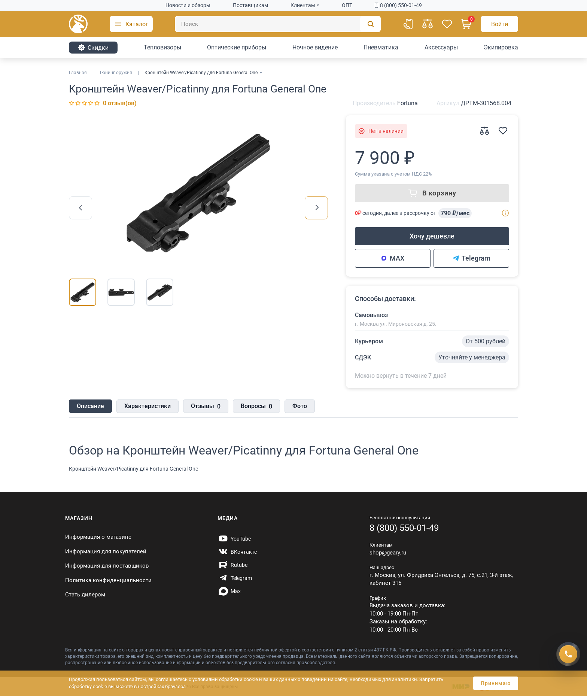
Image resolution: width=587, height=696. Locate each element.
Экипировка (501, 47)
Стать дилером (85, 594)
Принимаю (496, 683)
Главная (78, 72)
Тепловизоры (162, 47)
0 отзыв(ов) (120, 103)
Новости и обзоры (187, 5)
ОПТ (347, 5)
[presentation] (80, 207)
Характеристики (147, 406)
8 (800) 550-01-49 (398, 5)
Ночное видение (315, 47)
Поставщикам (250, 5)
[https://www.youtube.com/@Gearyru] (234, 538)
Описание (90, 406)
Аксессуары (441, 47)
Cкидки (93, 47)
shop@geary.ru (387, 552)
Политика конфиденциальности (108, 580)
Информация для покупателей (105, 551)
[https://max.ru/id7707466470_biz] (229, 591)
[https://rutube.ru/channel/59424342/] (232, 565)
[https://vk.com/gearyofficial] (237, 551)
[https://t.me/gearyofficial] (235, 578)
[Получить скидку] (568, 653)
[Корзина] (466, 24)
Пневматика (381, 47)
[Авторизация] (499, 24)
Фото (299, 406)
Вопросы (256, 406)
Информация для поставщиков (107, 565)
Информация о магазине (98, 537)
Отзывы (205, 406)
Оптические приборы (236, 47)
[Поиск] (278, 24)
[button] (131, 24)
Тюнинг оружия (115, 72)
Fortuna (407, 103)
